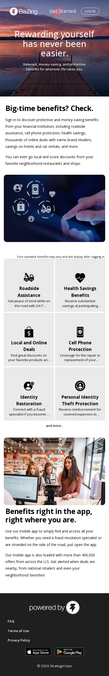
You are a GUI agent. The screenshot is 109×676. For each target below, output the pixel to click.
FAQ (11, 621)
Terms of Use (18, 631)
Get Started (62, 11)
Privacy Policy (19, 640)
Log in (90, 11)
